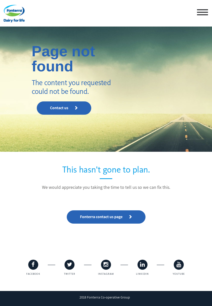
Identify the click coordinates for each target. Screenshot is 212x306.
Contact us (64, 107)
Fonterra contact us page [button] (106, 216)
